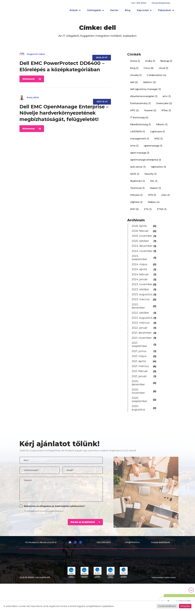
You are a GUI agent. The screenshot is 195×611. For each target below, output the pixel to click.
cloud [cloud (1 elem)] (163, 70)
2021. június (139, 372)
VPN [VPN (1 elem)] (152, 196)
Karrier (114, 11)
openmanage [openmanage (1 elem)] (153, 147)
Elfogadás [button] (185, 606)
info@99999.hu (133, 564)
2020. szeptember (140, 421)
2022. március (141, 344)
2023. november (139, 298)
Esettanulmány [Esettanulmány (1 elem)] (140, 105)
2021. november (142, 359)
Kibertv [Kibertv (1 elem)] (161, 126)
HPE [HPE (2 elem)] (134, 112)
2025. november (139, 239)
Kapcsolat (144, 11)
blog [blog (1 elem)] (134, 70)
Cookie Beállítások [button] (167, 606)
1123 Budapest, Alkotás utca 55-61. (42, 564)
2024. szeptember (140, 269)
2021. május (139, 378)
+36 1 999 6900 (138, 3)
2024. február (140, 286)
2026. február (140, 232)
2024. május (140, 276)
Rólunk (75, 11)
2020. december (139, 404)
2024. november (139, 261)
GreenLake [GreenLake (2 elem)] (164, 105)
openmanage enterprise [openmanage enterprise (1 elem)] (145, 161)
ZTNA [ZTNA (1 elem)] (161, 211)
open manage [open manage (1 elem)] (139, 154)
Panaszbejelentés (161, 3)
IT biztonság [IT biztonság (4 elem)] (139, 119)
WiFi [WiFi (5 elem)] (134, 211)
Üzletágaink (95, 11)
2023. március (141, 317)
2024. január (140, 291)
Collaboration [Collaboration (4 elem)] (156, 77)
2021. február (140, 393)
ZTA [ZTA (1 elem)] (148, 211)
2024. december (139, 253)
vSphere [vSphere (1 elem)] (136, 204)
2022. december (139, 324)
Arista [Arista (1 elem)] (135, 62)
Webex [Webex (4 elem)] (153, 204)
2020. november (139, 413)
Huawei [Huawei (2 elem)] (150, 112)
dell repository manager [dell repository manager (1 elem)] (145, 91)
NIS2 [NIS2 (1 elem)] (158, 140)
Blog (127, 11)
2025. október (141, 246)
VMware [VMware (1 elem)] (136, 196)
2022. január (140, 349)
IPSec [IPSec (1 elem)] (166, 112)
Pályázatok (166, 11)
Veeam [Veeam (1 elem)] (155, 190)
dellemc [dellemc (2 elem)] (149, 84)
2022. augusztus (139, 338)
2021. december (142, 354)
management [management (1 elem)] (139, 140)
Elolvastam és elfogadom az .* (54, 528)
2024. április (140, 281)
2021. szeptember (140, 366)
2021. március (141, 387)
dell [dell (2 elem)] (134, 84)
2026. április (140, 227)
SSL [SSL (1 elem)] (153, 182)
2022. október (141, 331)
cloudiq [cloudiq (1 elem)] (136, 77)
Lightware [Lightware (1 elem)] (157, 133)
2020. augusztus (139, 429)
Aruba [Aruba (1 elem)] (150, 62)
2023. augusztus (139, 311)
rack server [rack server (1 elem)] (138, 168)
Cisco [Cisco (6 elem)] (149, 70)
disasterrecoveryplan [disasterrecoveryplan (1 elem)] (143, 98)
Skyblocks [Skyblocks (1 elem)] (137, 182)
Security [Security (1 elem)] (150, 175)
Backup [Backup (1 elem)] (166, 62)
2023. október (141, 304)
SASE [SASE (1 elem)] (134, 175)
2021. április (139, 382)
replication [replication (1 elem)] (158, 168)
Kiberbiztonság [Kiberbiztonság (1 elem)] (140, 126)
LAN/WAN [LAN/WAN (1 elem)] (137, 133)
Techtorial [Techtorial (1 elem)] (137, 190)
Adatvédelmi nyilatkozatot (69, 528)
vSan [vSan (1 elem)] (165, 196)
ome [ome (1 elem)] (134, 147)
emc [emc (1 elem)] (167, 98)
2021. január (139, 397)
